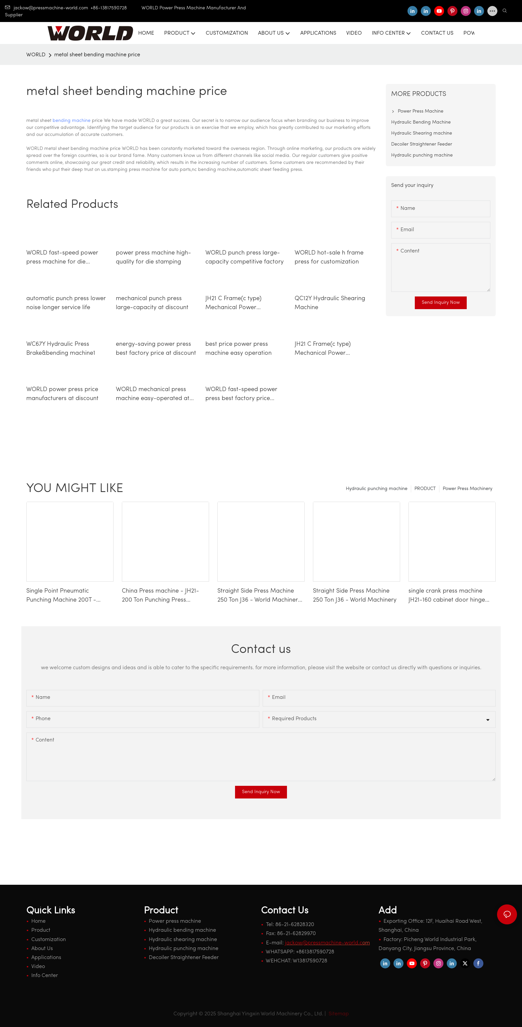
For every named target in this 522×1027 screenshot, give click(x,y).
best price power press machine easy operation (238, 348)
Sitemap (338, 1014)
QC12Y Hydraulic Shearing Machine (330, 303)
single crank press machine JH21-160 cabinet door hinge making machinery (446, 596)
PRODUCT (425, 488)
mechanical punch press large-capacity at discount (152, 303)
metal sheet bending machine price (97, 55)
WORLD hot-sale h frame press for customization (329, 257)
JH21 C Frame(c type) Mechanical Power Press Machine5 (233, 303)
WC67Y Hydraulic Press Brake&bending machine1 (60, 348)
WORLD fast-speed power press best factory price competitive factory (241, 394)
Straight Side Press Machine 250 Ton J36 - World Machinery (354, 595)
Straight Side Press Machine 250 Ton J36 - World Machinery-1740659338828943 (260, 596)
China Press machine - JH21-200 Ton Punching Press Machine (160, 596)
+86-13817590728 (116, 8)
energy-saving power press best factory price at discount (156, 348)
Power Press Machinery (467, 488)
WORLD (36, 55)
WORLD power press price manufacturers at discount (62, 394)
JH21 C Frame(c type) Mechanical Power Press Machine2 (323, 349)
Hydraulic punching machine (376, 488)
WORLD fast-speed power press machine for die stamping (62, 258)
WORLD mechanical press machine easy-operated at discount (152, 394)
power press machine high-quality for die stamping (153, 257)
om (327, 943)
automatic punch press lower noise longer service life (66, 303)
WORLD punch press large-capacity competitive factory (244, 257)
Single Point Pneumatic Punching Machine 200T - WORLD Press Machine (61, 596)
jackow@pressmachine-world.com (46, 8)
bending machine (72, 120)
